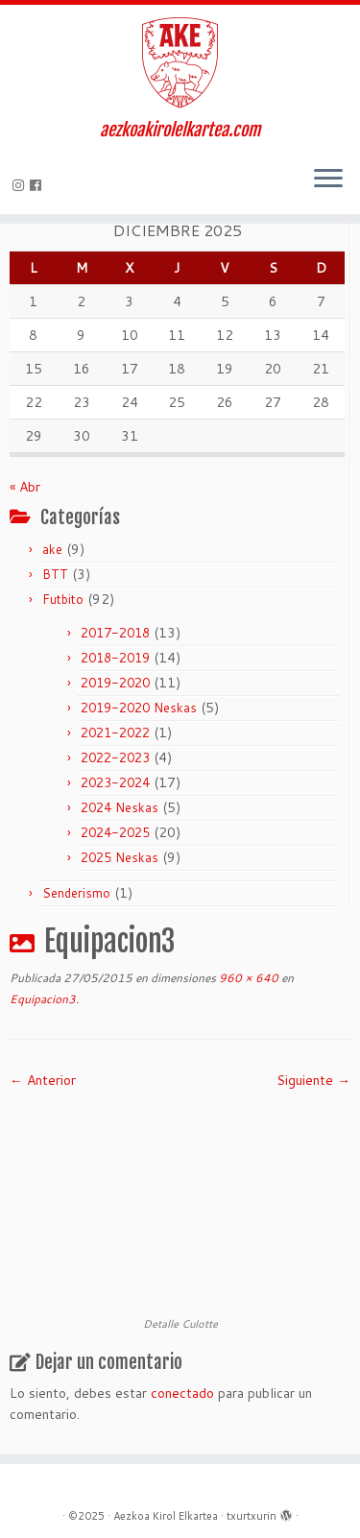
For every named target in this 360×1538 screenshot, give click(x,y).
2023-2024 (115, 782)
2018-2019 (115, 657)
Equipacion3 (43, 999)
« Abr (25, 486)
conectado (182, 1393)
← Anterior (43, 1080)
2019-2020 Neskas (139, 707)
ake (52, 549)
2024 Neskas (119, 807)
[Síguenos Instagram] (21, 185)
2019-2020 (115, 682)
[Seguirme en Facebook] (38, 185)
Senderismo (76, 892)
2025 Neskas (119, 857)
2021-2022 (115, 732)
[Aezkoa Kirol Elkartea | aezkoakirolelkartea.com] (180, 62)
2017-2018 (115, 632)
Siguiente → (313, 1080)
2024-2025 (115, 832)
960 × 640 (247, 978)
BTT (55, 574)
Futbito (63, 599)
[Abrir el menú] (328, 179)
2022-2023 (115, 757)
